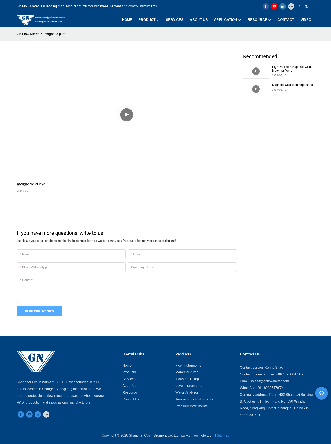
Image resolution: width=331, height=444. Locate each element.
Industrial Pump (187, 379)
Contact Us (130, 399)
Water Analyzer (186, 392)
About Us (129, 386)
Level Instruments (188, 386)
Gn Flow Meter (28, 34)
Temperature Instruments (194, 399)
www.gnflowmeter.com (197, 435)
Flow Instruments (188, 365)
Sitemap (223, 435)
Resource (129, 392)
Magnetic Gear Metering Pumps (293, 85)
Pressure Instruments (191, 406)
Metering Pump (186, 372)
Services (128, 379)
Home (127, 365)
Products (129, 372)
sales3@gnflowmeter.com (269, 381)
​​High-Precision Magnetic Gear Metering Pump (291, 68)
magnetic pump (55, 34)
